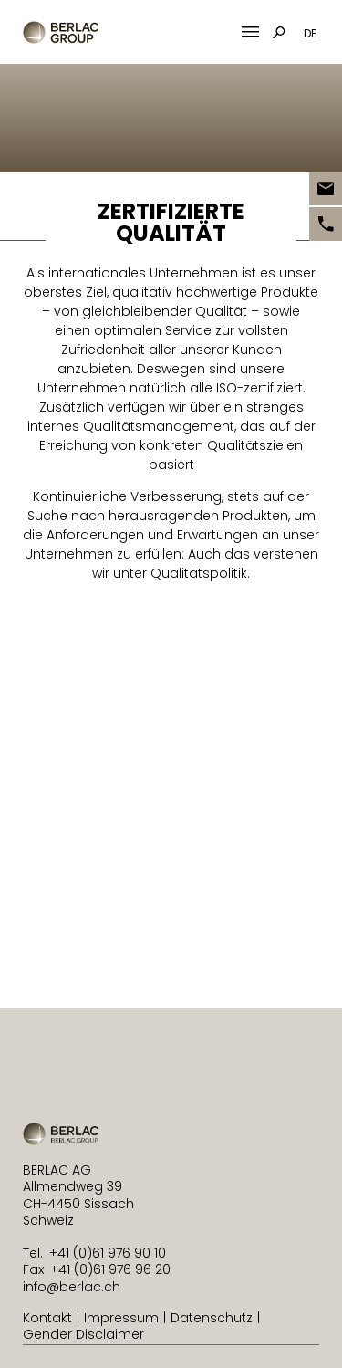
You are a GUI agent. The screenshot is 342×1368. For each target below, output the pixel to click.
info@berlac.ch (71, 1287)
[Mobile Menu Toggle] (250, 32)
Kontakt (47, 1318)
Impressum (121, 1318)
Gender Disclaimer (83, 1334)
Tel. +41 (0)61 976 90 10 (94, 1253)
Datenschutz (212, 1318)
